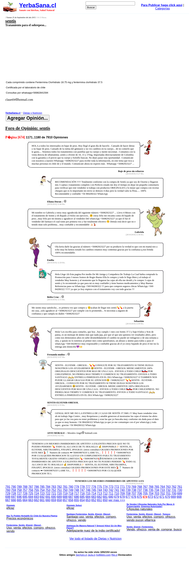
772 (116, 486)
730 (179, 490)
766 (151, 486)
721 (53, 493)
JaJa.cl (91, 554)
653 (87, 500)
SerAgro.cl (81, 554)
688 (65, 496)
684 (87, 496)
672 (156, 496)
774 (105, 486)
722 (48, 493)
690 (53, 496)
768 (139, 486)
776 (93, 486)
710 (116, 493)
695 (25, 496)
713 (99, 493)
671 (162, 496)
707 (133, 493)
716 (82, 493)
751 (59, 490)
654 (82, 500)
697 (13, 496)
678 (122, 496)
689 (59, 496)
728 (13, 493)
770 (128, 486)
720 (59, 493)
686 (76, 496)
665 (19, 500)
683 (93, 496)
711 (110, 493)
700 (173, 493)
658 (59, 500)
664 (25, 500)
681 (105, 496)
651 (99, 500)
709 (122, 493)
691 (48, 496)
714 (93, 493)
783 (53, 486)
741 (116, 490)
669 (173, 496)
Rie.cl (114, 554)
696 (19, 496)
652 (93, 500)
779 (76, 486)
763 (168, 486)
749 (70, 490)
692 (42, 496)
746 (87, 490)
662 (36, 500)
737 (139, 490)
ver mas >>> (95, 516)
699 (179, 493)
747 (82, 490)
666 (13, 500)
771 (122, 486)
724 (36, 493)
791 (7, 486)
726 (25, 493)
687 (70, 496)
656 (70, 500)
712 (105, 493)
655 (76, 500)
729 (7, 493)
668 (179, 496)
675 (139, 496)
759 (13, 490)
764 (162, 486)
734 (156, 490)
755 (36, 490)
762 (173, 486)
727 (19, 493)
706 (139, 493)
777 (87, 486)
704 (151, 493)
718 (70, 493)
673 (150, 496)
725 (30, 493)
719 (65, 493)
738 (133, 490)
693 (36, 496)
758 (19, 490)
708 (128, 493)
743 (105, 490)
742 (110, 490)
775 (99, 486)
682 (99, 496)
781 (65, 486)
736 (145, 490)
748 (76, 490)
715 (87, 493)
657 (65, 500)
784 (48, 486)
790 (13, 486)
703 (156, 493)
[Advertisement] (79, 53)
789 (19, 486)
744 (99, 490)
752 (53, 490)
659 (53, 500)
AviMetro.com (103, 554)
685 (82, 496)
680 (110, 496)
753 (48, 490)
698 (7, 496)
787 (30, 486)
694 (30, 496)
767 (145, 486)
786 (36, 486)
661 (42, 500)
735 (151, 490)
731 (173, 490)
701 (168, 493)
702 (162, 493)
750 (65, 490)
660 (48, 500)
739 (128, 490)
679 (116, 496)
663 (30, 500)
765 (156, 486)
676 (133, 496)
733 (162, 490)
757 (25, 490)
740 (122, 490)
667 (7, 500)
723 (42, 493)
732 (168, 490)
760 (7, 490)
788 (25, 486)
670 (167, 496)
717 (76, 493)
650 (105, 500)
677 (128, 496)
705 (145, 493)
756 (30, 490)
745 (93, 490)
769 (133, 486)
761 (179, 486)
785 (42, 486)
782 (59, 486)
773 (110, 486)
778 (82, 486)
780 (70, 486)
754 (42, 490)
